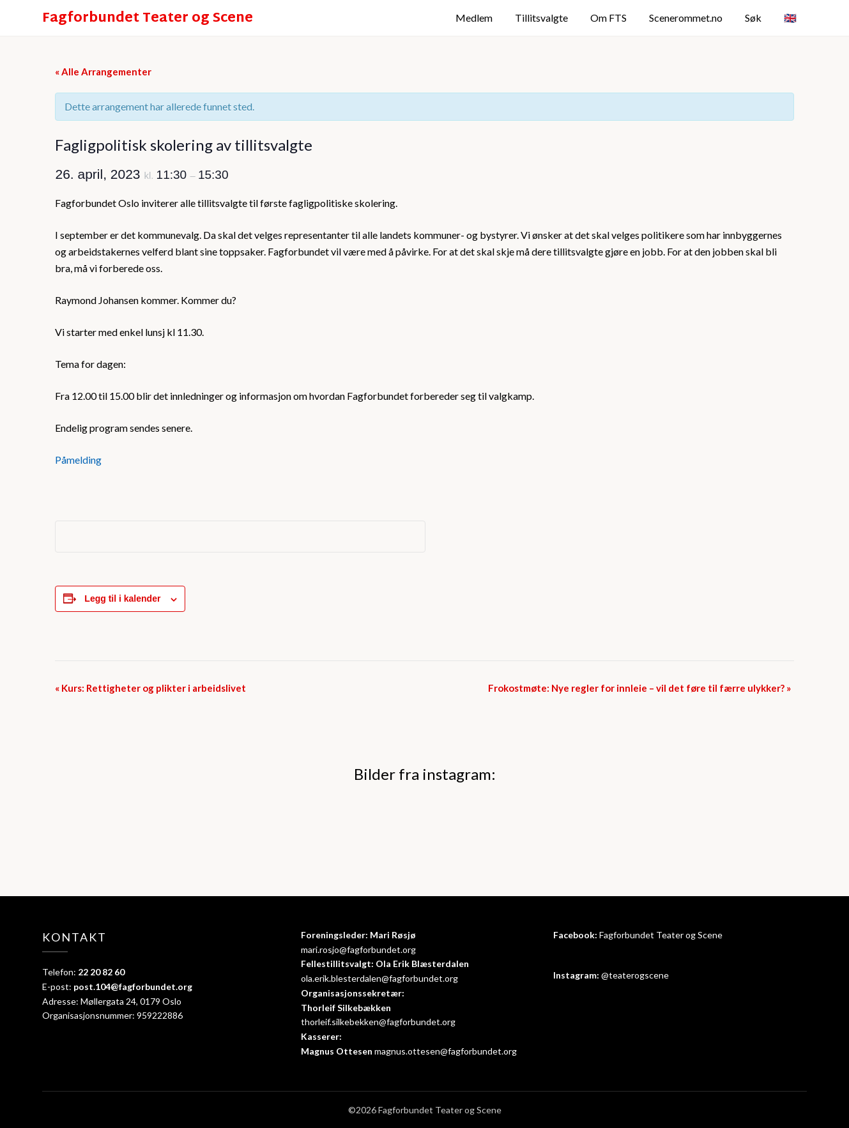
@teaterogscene (635, 975)
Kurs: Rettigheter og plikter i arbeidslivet (150, 688)
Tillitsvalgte (541, 17)
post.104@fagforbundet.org (132, 986)
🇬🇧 (790, 17)
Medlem (474, 17)
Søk (753, 17)
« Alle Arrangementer (103, 71)
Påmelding (78, 459)
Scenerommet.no (686, 17)
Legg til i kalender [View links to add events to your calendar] (122, 598)
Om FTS (608, 17)
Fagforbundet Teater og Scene (147, 19)
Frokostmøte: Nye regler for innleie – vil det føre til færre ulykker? (639, 688)
